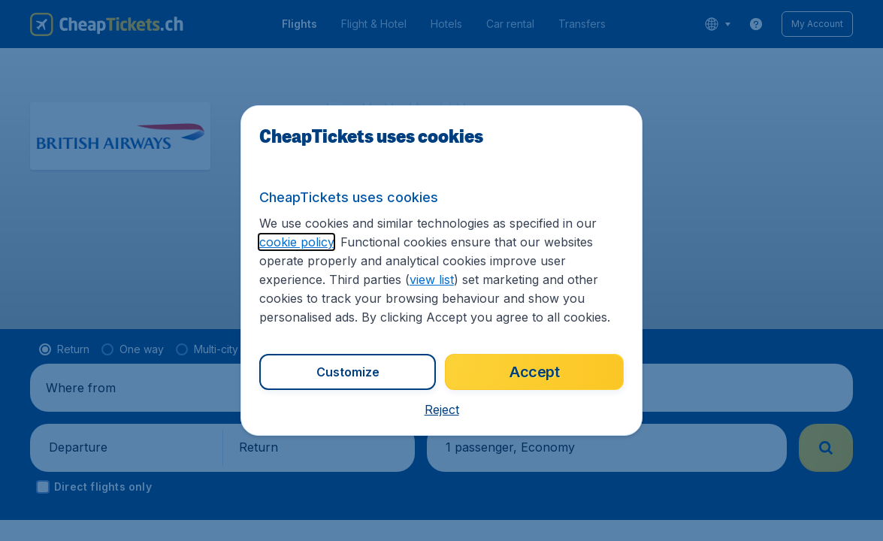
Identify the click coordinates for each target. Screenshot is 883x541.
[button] (442, 409)
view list (432, 279)
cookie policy (296, 241)
